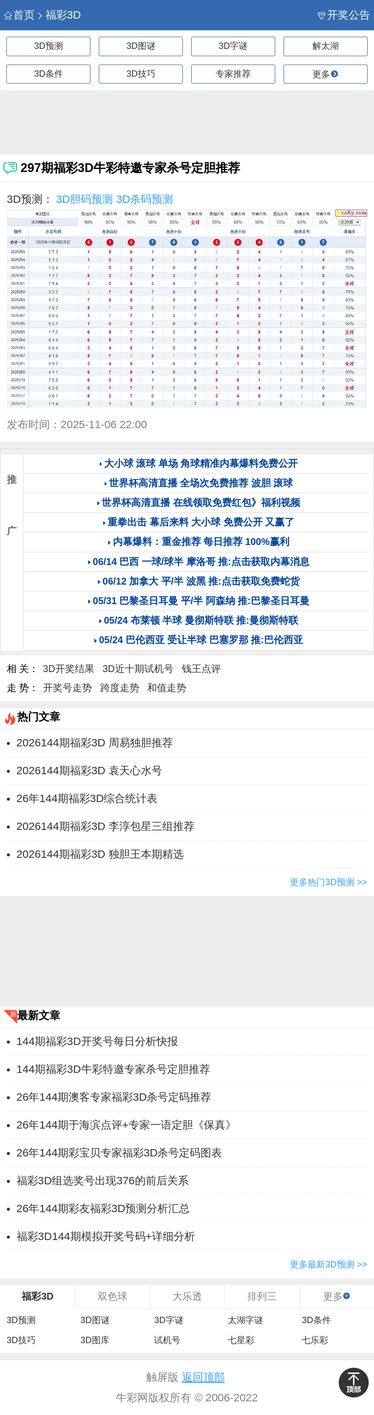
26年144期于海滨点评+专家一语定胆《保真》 (126, 1125)
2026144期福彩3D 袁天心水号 (89, 770)
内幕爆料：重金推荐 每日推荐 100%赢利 (201, 541)
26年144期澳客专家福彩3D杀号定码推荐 (114, 1097)
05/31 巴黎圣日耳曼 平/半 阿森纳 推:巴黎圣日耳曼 (201, 600)
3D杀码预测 (145, 199)
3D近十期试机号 (138, 668)
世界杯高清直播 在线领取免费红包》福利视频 (201, 502)
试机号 (167, 1340)
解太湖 (325, 46)
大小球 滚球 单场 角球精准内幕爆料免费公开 (201, 463)
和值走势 (166, 687)
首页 (19, 15)
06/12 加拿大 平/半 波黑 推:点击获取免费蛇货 (201, 581)
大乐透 (187, 1296)
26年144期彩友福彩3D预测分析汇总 (103, 1208)
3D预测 (48, 46)
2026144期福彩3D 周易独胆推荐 (95, 743)
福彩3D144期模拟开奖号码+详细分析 (106, 1236)
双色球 (112, 1296)
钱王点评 (201, 668)
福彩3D (58, 15)
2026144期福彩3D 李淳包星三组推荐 (106, 826)
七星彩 (241, 1340)
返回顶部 (203, 1377)
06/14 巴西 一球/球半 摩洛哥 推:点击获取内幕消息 (201, 561)
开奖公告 (344, 15)
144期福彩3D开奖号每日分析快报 (97, 1041)
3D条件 (48, 74)
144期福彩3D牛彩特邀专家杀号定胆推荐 (113, 1069)
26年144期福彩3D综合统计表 (87, 798)
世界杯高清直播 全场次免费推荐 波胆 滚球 (201, 483)
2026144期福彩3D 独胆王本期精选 (100, 854)
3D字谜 (233, 46)
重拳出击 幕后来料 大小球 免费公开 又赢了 (201, 522)
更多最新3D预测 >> (328, 1264)
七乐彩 (315, 1340)
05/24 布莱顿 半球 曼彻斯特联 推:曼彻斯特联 (201, 620)
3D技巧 (141, 74)
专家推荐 (233, 74)
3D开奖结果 (68, 668)
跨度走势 (119, 687)
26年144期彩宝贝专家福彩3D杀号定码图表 (119, 1153)
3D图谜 (141, 46)
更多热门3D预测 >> (328, 882)
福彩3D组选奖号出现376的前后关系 (103, 1181)
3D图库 (94, 1340)
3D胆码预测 (84, 199)
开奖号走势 (67, 687)
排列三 (262, 1296)
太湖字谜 (245, 1320)
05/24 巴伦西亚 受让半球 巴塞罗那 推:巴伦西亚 (201, 639)
